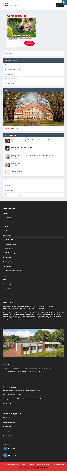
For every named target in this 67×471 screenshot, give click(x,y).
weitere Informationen (39, 467)
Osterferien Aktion (17, 171)
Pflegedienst (9, 65)
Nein (26, 467)
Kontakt (8, 185)
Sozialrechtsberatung (12, 69)
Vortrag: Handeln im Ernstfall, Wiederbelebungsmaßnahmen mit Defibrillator (32, 156)
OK (21, 467)
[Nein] (65, 466)
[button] (58, 5)
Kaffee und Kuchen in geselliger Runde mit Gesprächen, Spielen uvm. (33, 140)
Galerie (8, 275)
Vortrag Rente (15, 164)
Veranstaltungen (7, 284)
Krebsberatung (10, 74)
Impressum (9, 190)
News (4, 279)
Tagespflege (9, 248)
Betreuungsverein (11, 79)
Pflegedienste (7, 235)
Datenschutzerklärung (12, 195)
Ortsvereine (9, 217)
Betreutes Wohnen (11, 244)
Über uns (8, 181)
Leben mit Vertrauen (12, 128)
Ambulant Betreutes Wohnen (14, 270)
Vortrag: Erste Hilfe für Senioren (22, 147)
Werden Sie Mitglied (11, 222)
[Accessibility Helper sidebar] (64, 2)
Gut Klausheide (10, 83)
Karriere (8, 226)
